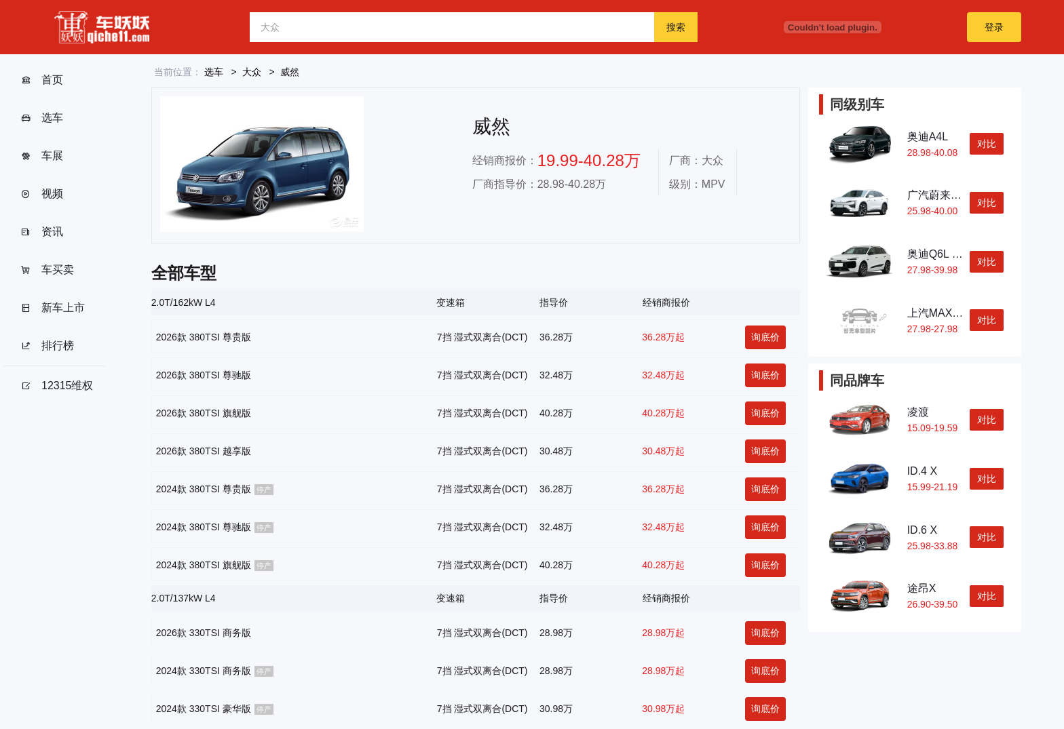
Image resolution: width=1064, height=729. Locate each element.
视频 (41, 194)
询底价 (765, 337)
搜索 (675, 27)
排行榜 (47, 346)
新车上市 (52, 308)
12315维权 (57, 386)
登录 (994, 27)
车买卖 (47, 270)
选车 (41, 118)
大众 (251, 71)
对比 (986, 143)
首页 (41, 80)
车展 (41, 156)
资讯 (41, 232)
